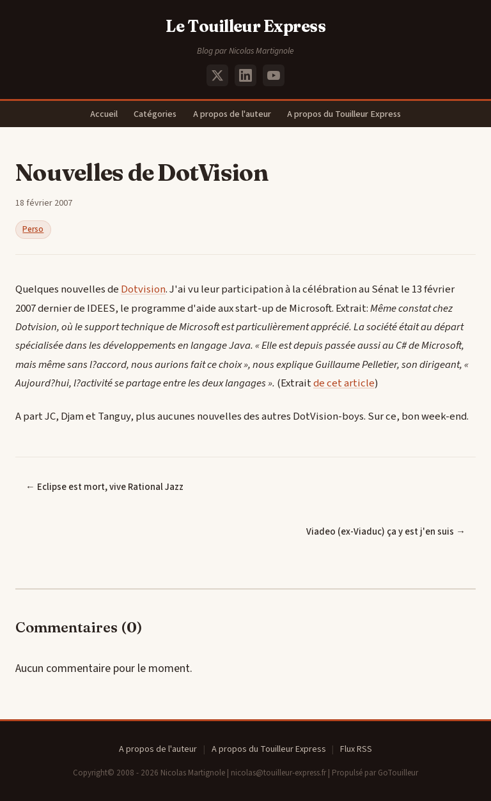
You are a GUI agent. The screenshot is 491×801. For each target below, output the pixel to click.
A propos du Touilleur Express (344, 114)
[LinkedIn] (245, 75)
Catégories (155, 114)
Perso (32, 229)
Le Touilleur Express (246, 26)
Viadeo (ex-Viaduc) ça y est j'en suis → (385, 531)
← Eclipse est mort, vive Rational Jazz (104, 487)
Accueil (104, 114)
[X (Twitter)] (217, 75)
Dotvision (143, 289)
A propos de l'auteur (232, 114)
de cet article (344, 383)
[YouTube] (273, 75)
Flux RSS (356, 749)
